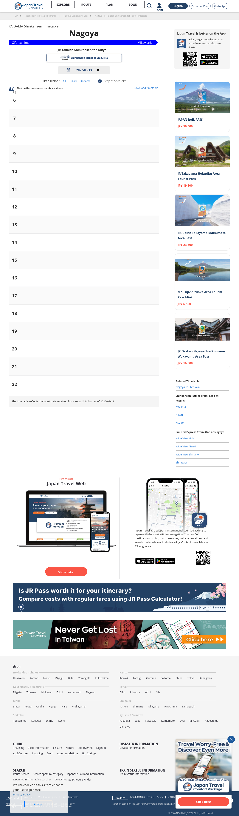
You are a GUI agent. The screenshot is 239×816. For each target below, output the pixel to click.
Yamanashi (74, 692)
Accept (38, 804)
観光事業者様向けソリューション (147, 797)
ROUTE (86, 5)
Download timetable (146, 88)
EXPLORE (63, 5)
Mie (158, 692)
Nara (64, 706)
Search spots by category (48, 774)
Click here (203, 802)
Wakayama (79, 706)
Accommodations (67, 753)
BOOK (132, 5)
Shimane (138, 706)
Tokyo (191, 678)
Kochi (61, 720)
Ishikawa (46, 692)
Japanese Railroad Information (85, 774)
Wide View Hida (185, 438)
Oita (182, 720)
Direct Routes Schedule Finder (73, 779)
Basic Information (38, 747)
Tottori (124, 706)
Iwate (46, 678)
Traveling (18, 747)
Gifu (122, 692)
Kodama (85, 81)
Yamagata (84, 678)
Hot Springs (89, 753)
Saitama (166, 678)
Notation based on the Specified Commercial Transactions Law (143, 803)
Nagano (91, 692)
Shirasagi (181, 462)
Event (49, 753)
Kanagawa (205, 678)
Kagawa (36, 720)
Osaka (40, 706)
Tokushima (20, 720)
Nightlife (101, 747)
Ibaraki (124, 678)
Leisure (57, 747)
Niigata (17, 692)
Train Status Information (134, 774)
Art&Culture (20, 753)
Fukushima (101, 678)
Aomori (34, 678)
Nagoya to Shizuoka (188, 387)
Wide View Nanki (186, 446)
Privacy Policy (22, 794)
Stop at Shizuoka (115, 81)
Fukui (59, 692)
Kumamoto (168, 720)
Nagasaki (150, 720)
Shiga (16, 706)
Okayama (154, 706)
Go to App (220, 6)
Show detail (66, 572)
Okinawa (125, 726)
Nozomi (180, 422)
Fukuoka (125, 720)
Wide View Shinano (187, 454)
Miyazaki (195, 720)
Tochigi (137, 678)
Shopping (37, 753)
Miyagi (59, 678)
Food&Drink (85, 747)
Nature (70, 747)
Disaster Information (132, 747)
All (64, 81)
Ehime (49, 720)
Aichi (148, 692)
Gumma (151, 678)
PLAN (109, 5)
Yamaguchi (188, 706)
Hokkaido (19, 678)
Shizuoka (134, 692)
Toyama (31, 692)
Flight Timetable (70, 797)
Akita (70, 678)
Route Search (21, 774)
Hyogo (53, 706)
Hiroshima (170, 706)
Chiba (179, 678)
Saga (137, 720)
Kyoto (27, 706)
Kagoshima (211, 720)
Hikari (73, 81)
